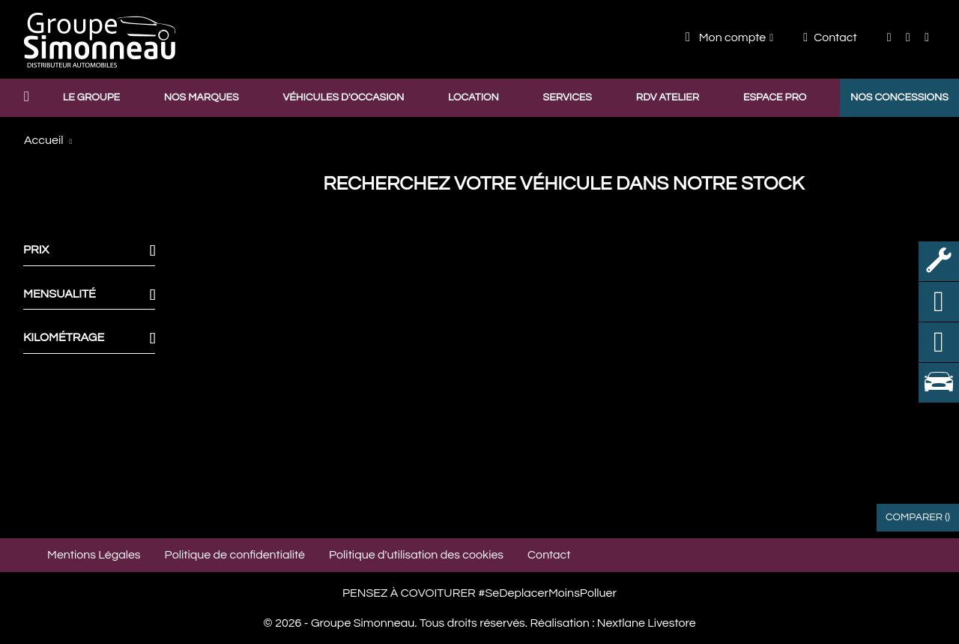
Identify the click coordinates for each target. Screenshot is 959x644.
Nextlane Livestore (644, 623)
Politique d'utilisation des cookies (416, 555)
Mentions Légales (94, 555)
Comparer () (918, 517)
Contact (829, 37)
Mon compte (726, 37)
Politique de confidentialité (235, 555)
